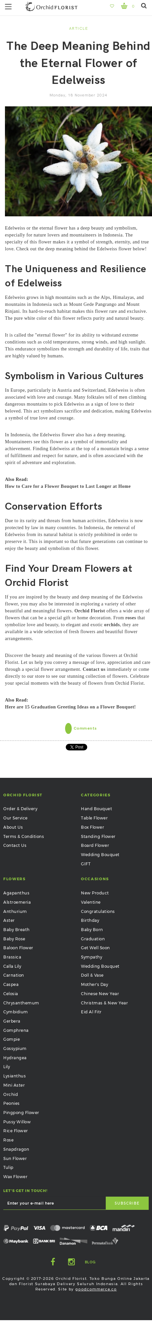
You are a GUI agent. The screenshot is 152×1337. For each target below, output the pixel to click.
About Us (13, 827)
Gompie (11, 1039)
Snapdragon (16, 1149)
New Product (95, 892)
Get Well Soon (95, 947)
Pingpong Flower (21, 1112)
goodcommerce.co (96, 1289)
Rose (8, 1140)
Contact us (94, 669)
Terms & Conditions (23, 836)
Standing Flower (98, 836)
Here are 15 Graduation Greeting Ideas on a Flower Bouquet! (70, 707)
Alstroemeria (17, 902)
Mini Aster (14, 1085)
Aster (9, 920)
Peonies (11, 1103)
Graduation (93, 938)
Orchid (10, 1094)
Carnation (13, 975)
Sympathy (91, 957)
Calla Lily (12, 966)
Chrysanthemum (21, 1002)
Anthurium (15, 911)
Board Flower (95, 845)
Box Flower (92, 827)
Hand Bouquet (96, 808)
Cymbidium (15, 1011)
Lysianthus (14, 1075)
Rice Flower (15, 1130)
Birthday (90, 920)
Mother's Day (94, 984)
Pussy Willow (17, 1121)
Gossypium (15, 1048)
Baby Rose (14, 938)
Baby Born (92, 929)
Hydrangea (15, 1057)
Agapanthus (16, 892)
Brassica (12, 957)
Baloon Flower (18, 947)
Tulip (8, 1167)
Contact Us (14, 845)
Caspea (11, 984)
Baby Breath (16, 929)
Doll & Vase (92, 975)
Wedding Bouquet (100, 854)
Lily (6, 1066)
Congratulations (98, 911)
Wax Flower (15, 1176)
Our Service (15, 817)
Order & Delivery (20, 808)
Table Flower (94, 817)
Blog (90, 1262)
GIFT (86, 863)
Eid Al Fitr (91, 1011)
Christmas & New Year (104, 1002)
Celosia (10, 993)
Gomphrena (16, 1030)
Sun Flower (15, 1158)
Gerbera (11, 1021)
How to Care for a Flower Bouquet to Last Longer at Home (68, 486)
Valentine (91, 902)
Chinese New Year (100, 993)
